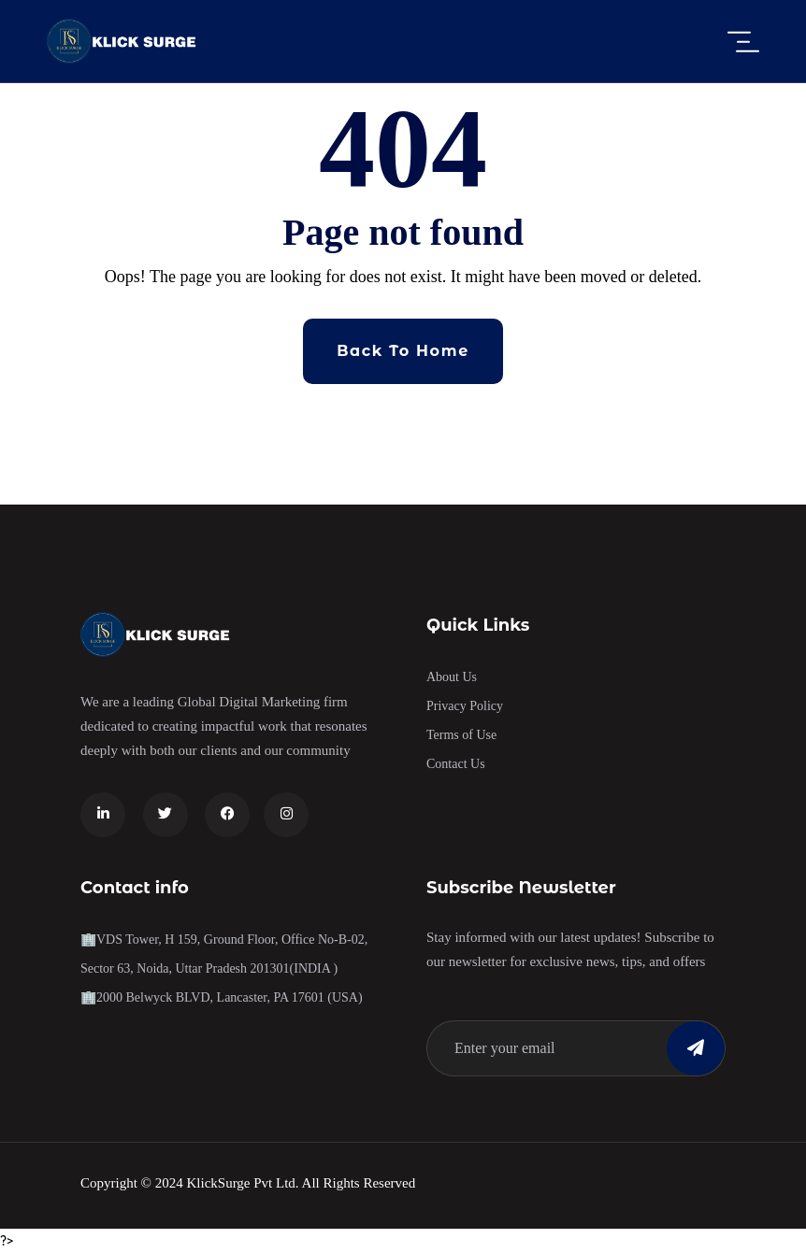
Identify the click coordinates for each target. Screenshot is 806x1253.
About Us (451, 677)
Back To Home (403, 351)
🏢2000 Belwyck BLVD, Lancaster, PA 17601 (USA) (221, 997)
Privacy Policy (464, 706)
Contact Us (455, 764)
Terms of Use (461, 735)
